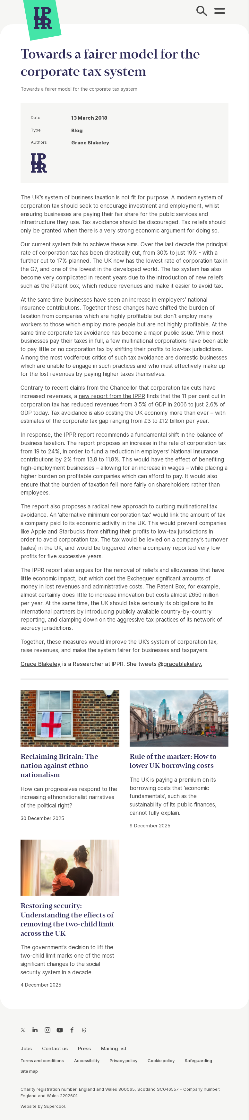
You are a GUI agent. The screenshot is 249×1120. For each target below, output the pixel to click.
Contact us (55, 1048)
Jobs (26, 1048)
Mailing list (113, 1048)
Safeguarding (198, 1060)
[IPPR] (43, 17)
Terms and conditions (42, 1060)
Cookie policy (161, 1060)
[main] (124, 511)
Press (84, 1048)
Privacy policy (123, 1060)
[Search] (201, 11)
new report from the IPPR (112, 396)
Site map (29, 1071)
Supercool (54, 1106)
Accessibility (86, 1060)
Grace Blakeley (41, 663)
